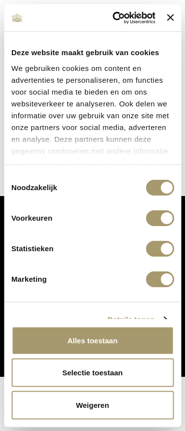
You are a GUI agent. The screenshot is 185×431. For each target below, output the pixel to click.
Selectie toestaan (92, 372)
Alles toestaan (93, 340)
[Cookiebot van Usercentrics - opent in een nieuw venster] (116, 17)
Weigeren (92, 404)
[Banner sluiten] (170, 17)
